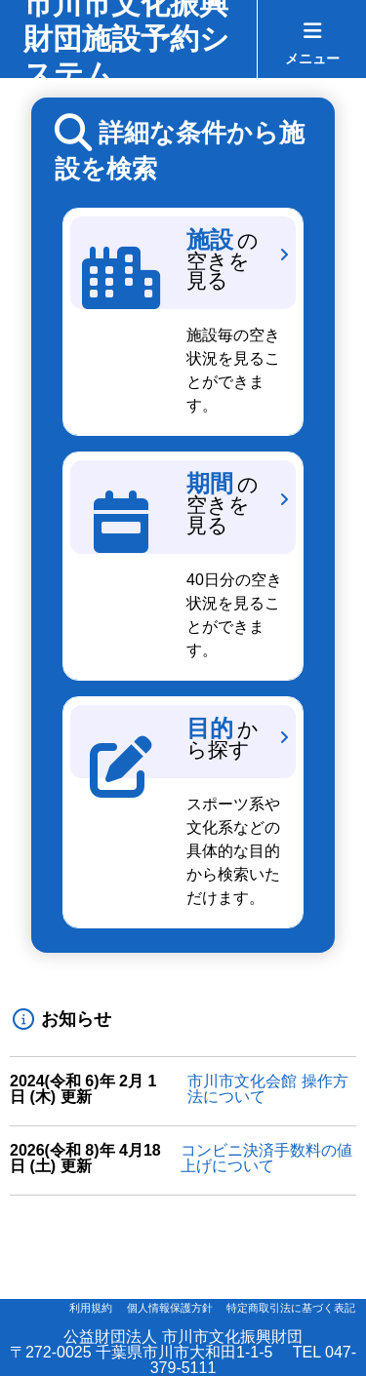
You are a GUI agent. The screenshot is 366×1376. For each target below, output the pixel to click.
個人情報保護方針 (170, 1308)
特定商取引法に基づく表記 (290, 1308)
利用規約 (90, 1308)
